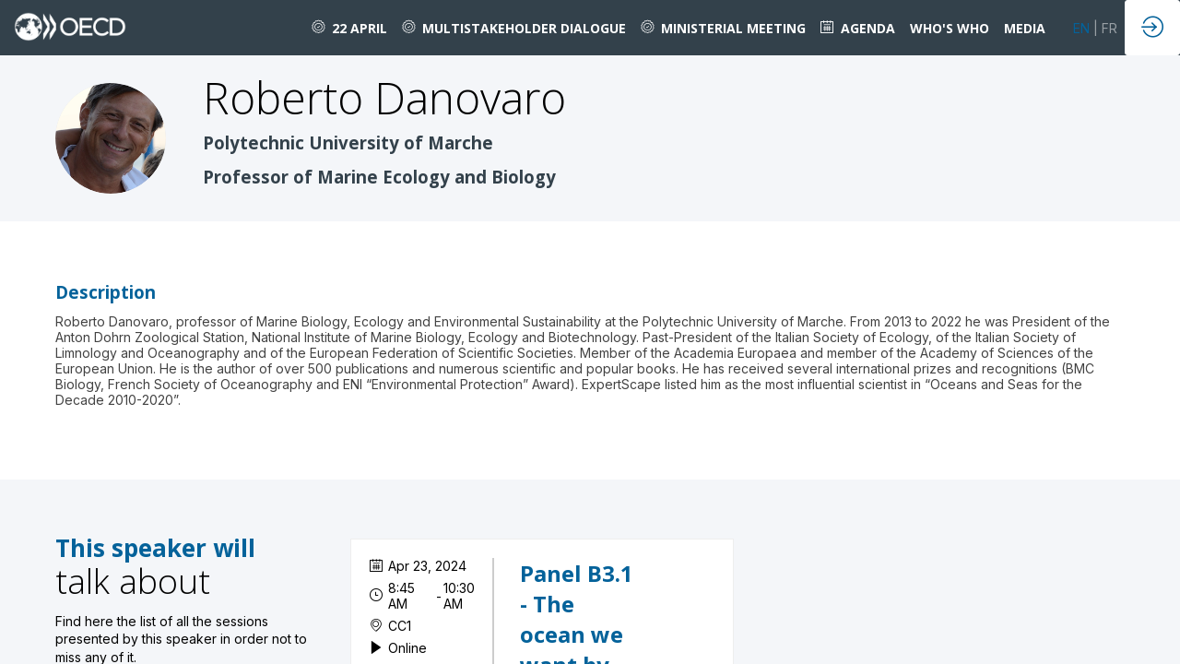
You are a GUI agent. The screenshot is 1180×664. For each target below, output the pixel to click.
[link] (349, 27)
